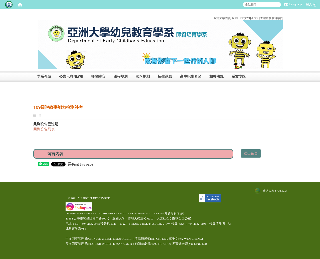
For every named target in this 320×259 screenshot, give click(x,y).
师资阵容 (98, 76)
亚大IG (255, 18)
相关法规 (216, 76)
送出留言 (251, 153)
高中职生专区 (190, 76)
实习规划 (143, 76)
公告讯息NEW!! (71, 76)
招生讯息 (165, 76)
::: (280, 13)
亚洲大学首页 (222, 18)
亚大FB (236, 18)
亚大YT (245, 18)
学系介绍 (44, 76)
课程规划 (120, 76)
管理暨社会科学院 (271, 18)
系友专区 (239, 76)
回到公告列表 (44, 129)
